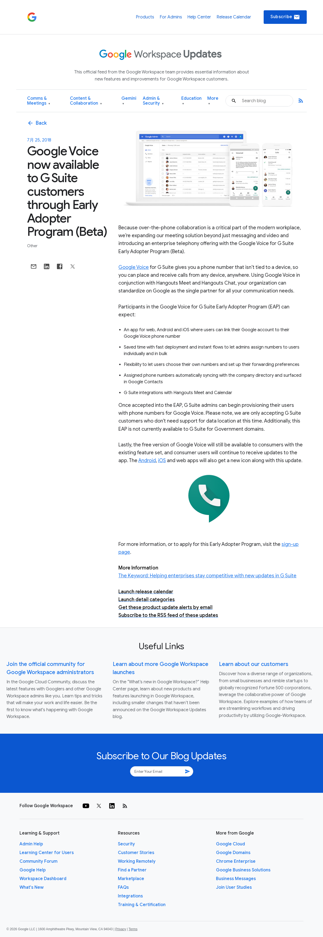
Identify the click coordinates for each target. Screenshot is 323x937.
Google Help (33, 870)
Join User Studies (234, 887)
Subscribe (285, 17)
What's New (32, 887)
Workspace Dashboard (43, 878)
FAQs (123, 887)
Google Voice (133, 267)
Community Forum (38, 861)
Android (147, 460)
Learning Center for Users (47, 852)
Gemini (128, 101)
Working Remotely (137, 861)
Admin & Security (153, 101)
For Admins (171, 17)
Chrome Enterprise (236, 861)
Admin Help (31, 844)
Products (145, 17)
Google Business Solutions (243, 870)
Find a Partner (132, 870)
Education (191, 101)
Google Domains (233, 852)
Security (126, 844)
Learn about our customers (253, 664)
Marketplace (131, 878)
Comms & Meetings (38, 101)
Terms (132, 929)
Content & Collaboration (86, 101)
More (212, 101)
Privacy (120, 929)
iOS (162, 460)
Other (32, 245)
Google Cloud (230, 844)
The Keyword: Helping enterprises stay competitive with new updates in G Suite (207, 576)
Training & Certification (142, 904)
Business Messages (236, 878)
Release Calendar (234, 17)
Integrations (130, 896)
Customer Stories (136, 852)
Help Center (199, 17)
